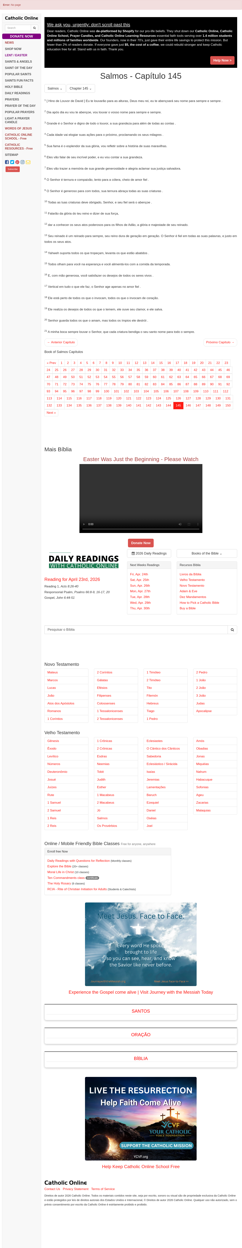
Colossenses (106, 703)
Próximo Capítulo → (220, 342)
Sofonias (202, 787)
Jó (98, 810)
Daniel (151, 810)
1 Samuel (54, 802)
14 (153, 363)
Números (53, 764)
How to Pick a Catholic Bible (199, 602)
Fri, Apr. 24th (139, 574)
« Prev (51, 363)
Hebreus (152, 703)
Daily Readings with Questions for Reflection (78, 861)
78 (114, 384)
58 (138, 377)
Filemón (152, 695)
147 (198, 405)
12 (136, 363)
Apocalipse (204, 711)
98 (89, 391)
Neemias (103, 764)
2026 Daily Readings (149, 553)
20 (201, 363)
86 (179, 384)
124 (158, 398)
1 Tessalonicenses (110, 711)
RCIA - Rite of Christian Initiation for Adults (77, 889)
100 (106, 391)
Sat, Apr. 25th (139, 580)
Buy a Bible (188, 608)
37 (154, 370)
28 (81, 370)
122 (138, 398)
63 (179, 377)
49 (65, 377)
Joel (149, 826)
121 (128, 398)
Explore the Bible (59, 866)
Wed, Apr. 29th (140, 602)
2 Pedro (201, 672)
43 (203, 370)
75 (89, 384)
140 (128, 405)
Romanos (54, 711)
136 (89, 405)
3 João (201, 695)
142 (148, 405)
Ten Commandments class (66, 878)
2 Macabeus (105, 802)
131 (228, 398)
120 (118, 398)
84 (163, 384)
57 (130, 377)
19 (193, 363)
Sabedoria (154, 756)
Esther (101, 787)
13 (144, 363)
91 (220, 384)
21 (210, 363)
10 (120, 363)
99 (97, 391)
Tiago (150, 711)
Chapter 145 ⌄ (81, 88)
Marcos (52, 680)
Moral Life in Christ (60, 872)
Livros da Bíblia (190, 574)
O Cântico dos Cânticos (163, 748)
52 (89, 377)
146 (188, 405)
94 (56, 391)
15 (161, 363)
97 (81, 391)
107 (176, 391)
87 (187, 384)
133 (59, 405)
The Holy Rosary (59, 883)
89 (203, 384)
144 (168, 405)
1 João (201, 680)
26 (65, 370)
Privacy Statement (76, 1189)
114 (59, 398)
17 (177, 363)
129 (208, 398)
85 (171, 384)
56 (122, 377)
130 (218, 398)
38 (163, 370)
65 (195, 377)
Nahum (201, 772)
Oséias (151, 818)
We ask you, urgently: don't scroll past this (88, 24)
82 (146, 384)
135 (79, 405)
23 (226, 363)
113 (49, 398)
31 (105, 370)
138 (108, 405)
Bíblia (141, 1058)
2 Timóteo (154, 680)
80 (130, 384)
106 (166, 391)
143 (158, 405)
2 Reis (51, 826)
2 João (201, 688)
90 (212, 384)
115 (69, 398)
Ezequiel (153, 802)
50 (73, 377)
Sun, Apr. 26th (140, 585)
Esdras (102, 756)
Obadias (202, 748)
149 (218, 405)
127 (188, 398)
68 (220, 377)
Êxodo (51, 748)
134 (69, 405)
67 (212, 377)
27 (73, 370)
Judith (101, 779)
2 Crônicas (104, 748)
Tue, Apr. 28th (140, 597)
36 (146, 370)
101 (116, 391)
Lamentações (156, 787)
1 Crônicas (104, 741)
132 (49, 405)
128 (198, 398)
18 (185, 363)
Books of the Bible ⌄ (207, 553)
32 (114, 370)
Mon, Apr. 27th (140, 591)
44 (212, 370)
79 (122, 384)
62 (171, 377)
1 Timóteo (154, 672)
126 (178, 398)
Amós (200, 741)
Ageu (200, 795)
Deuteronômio (57, 772)
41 (187, 370)
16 (169, 363)
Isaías (151, 772)
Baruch (152, 795)
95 (65, 391)
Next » (51, 412)
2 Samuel (54, 810)
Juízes (52, 787)
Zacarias (202, 802)
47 (48, 377)
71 (56, 384)
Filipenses (104, 695)
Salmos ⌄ (55, 88)
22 (218, 363)
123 (148, 398)
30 (97, 370)
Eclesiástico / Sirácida (162, 764)
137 (99, 405)
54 (105, 377)
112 (225, 391)
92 (228, 384)
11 (128, 363)
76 (97, 384)
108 (185, 391)
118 (99, 398)
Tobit (100, 772)
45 (220, 370)
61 (163, 377)
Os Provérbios (107, 826)
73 (73, 384)
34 (130, 370)
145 (178, 405)
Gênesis (53, 741)
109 (195, 391)
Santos (141, 1011)
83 (154, 384)
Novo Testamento (192, 585)
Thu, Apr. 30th (140, 608)
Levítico (52, 756)
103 (136, 391)
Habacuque (204, 779)
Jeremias (153, 779)
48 (56, 377)
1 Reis (51, 818)
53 (97, 377)
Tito (149, 688)
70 (48, 384)
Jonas (200, 756)
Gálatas (102, 680)
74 (81, 384)
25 (56, 370)
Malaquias (203, 810)
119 (108, 398)
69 (228, 377)
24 (48, 370)
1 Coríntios (55, 719)
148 (208, 405)
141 (138, 405)
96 (73, 391)
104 (146, 391)
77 (105, 384)
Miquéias (202, 764)
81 (138, 384)
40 (179, 370)
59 (146, 377)
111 (215, 391)
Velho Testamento (192, 580)
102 (126, 391)
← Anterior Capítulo (61, 342)
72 (65, 384)
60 (154, 377)
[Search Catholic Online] (34, 28)
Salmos (102, 818)
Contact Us (52, 1189)
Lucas (51, 688)
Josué (51, 779)
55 (114, 377)
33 (122, 370)
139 (118, 405)
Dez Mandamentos (193, 597)
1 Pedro (152, 719)
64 (187, 377)
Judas (200, 703)
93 (48, 391)
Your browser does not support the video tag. (140, 498)
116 (79, 398)
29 (89, 370)
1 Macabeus (105, 795)
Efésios (102, 688)
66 (203, 377)
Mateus (52, 672)
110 (205, 391)
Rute (50, 795)
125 (168, 398)
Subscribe (12, 169)
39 (171, 370)
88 (195, 384)
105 (156, 391)
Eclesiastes (155, 741)
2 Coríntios (104, 672)
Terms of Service (103, 1189)
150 (228, 405)
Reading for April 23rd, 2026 (72, 579)
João (50, 695)
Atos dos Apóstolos (60, 703)
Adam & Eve (188, 591)
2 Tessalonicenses (110, 719)
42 (195, 370)
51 (81, 377)
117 (89, 398)
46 (228, 370)
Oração (140, 1034)
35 (138, 370)
